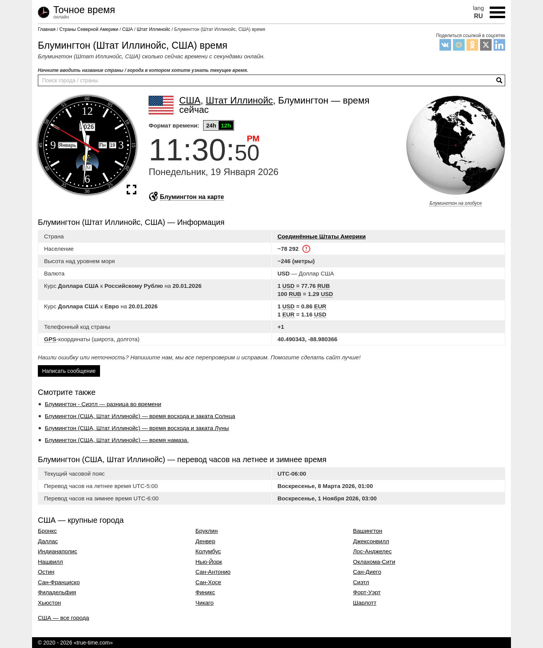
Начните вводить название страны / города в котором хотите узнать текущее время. (143, 70)
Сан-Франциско (59, 582)
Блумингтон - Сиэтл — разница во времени (103, 404)
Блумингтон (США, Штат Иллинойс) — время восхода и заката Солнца (140, 416)
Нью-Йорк (208, 562)
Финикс (205, 592)
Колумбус (208, 551)
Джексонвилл (371, 541)
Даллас (48, 541)
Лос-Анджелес (372, 551)
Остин (46, 572)
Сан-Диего (367, 572)
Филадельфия (57, 592)
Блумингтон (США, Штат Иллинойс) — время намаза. (116, 440)
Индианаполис (57, 551)
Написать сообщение (69, 371)
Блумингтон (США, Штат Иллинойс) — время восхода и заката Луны (137, 428)
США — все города (63, 617)
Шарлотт (365, 603)
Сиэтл (361, 582)
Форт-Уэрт (367, 592)
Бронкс (47, 531)
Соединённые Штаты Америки (322, 236)
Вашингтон (367, 531)
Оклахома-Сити (374, 562)
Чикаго (204, 603)
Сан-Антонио (213, 572)
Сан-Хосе (208, 582)
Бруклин (206, 531)
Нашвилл (50, 562)
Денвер (205, 541)
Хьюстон (49, 603)
